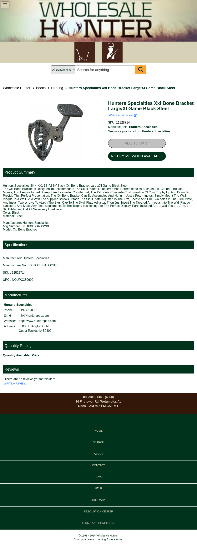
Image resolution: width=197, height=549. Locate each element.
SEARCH (98, 442)
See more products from (139, 131)
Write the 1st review (123, 115)
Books (41, 88)
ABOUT (98, 453)
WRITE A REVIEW (15, 383)
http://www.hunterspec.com (37, 321)
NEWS (98, 476)
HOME (98, 430)
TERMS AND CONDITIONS (98, 523)
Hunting (57, 88)
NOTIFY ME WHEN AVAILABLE (137, 156)
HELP (98, 488)
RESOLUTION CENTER (98, 511)
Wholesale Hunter (16, 88)
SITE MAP (98, 499)
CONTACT (98, 465)
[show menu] (5, 5)
